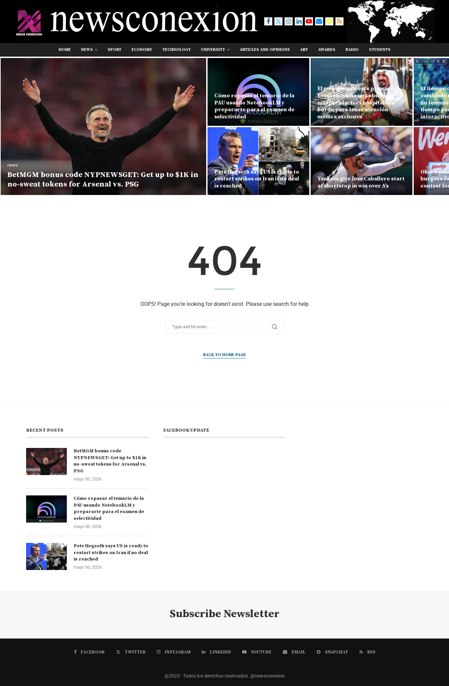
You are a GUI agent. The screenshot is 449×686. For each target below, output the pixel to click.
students (380, 49)
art (304, 49)
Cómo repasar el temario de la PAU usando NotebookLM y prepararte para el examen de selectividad (254, 106)
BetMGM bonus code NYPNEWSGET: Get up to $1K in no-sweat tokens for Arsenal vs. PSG (102, 179)
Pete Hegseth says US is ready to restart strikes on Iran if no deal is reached (256, 179)
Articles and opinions (265, 49)
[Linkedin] (299, 21)
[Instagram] (289, 21)
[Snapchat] (329, 21)
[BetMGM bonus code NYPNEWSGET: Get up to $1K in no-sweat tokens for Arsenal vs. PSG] (103, 126)
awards (326, 49)
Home (65, 49)
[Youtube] (309, 21)
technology (176, 49)
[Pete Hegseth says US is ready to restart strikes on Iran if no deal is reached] (258, 161)
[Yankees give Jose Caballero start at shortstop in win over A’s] (361, 161)
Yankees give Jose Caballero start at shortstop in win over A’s (361, 182)
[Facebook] (268, 21)
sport (114, 49)
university (213, 49)
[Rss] (339, 21)
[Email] (319, 21)
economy (142, 49)
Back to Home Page (224, 354)
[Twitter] (278, 21)
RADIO (352, 49)
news (87, 49)
